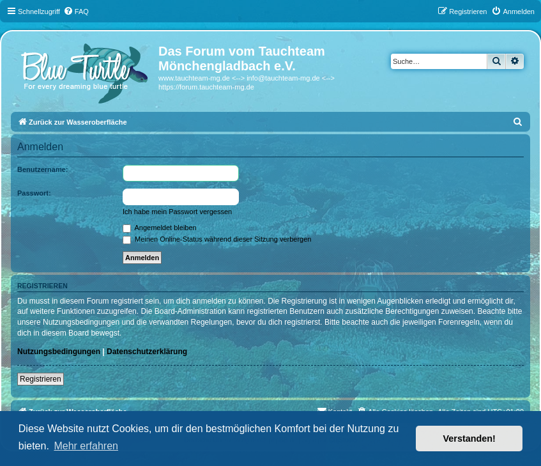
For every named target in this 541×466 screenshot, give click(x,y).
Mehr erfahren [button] (86, 445)
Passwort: (34, 193)
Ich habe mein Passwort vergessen (177, 211)
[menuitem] (76, 11)
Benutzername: (42, 169)
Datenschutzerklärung (147, 351)
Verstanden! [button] (469, 438)
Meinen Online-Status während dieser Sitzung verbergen (217, 239)
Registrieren (40, 379)
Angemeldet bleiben (160, 227)
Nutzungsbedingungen (58, 351)
